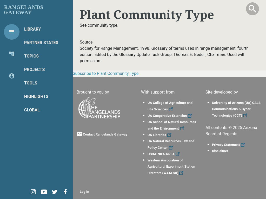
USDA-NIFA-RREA (164, 154)
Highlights (36, 96)
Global (32, 110)
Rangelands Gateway (23, 10)
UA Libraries (160, 135)
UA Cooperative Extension (170, 116)
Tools (30, 83)
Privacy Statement (229, 145)
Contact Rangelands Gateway (105, 134)
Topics (31, 56)
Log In (84, 192)
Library (32, 29)
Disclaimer (220, 151)
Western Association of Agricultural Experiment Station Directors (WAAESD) (171, 166)
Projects (34, 69)
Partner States (41, 42)
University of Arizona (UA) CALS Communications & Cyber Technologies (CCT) (236, 109)
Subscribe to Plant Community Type (105, 73)
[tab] (11, 32)
